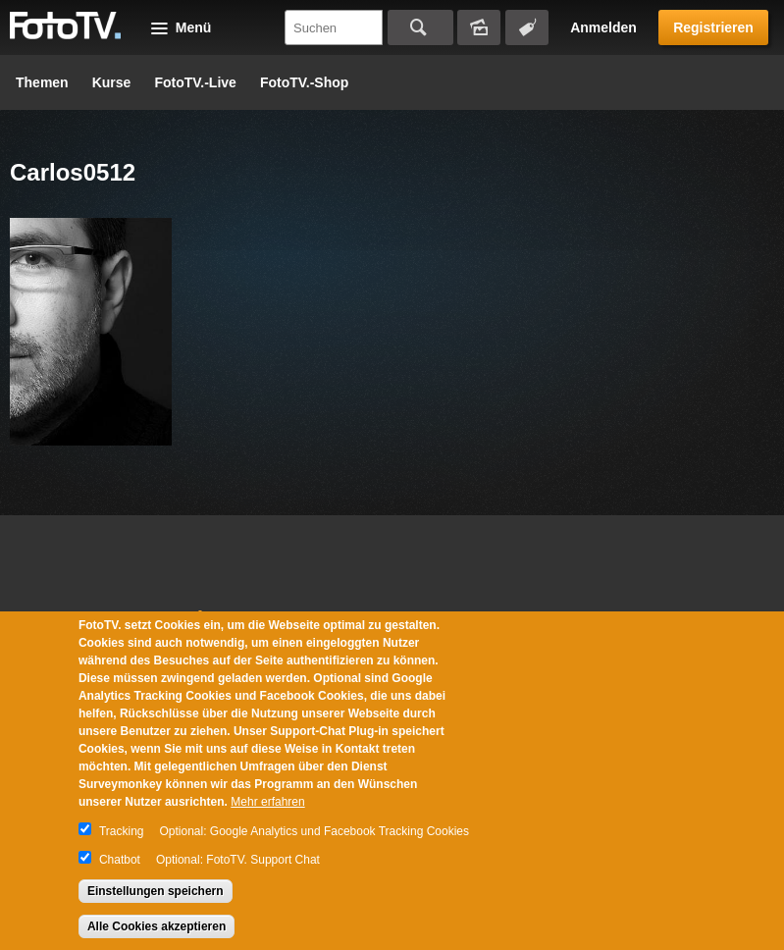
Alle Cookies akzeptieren (156, 926)
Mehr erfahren (267, 802)
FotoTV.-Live (195, 82)
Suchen (420, 27)
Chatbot (119, 860)
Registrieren (713, 27)
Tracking (121, 831)
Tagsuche (527, 27)
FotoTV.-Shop (304, 82)
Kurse (111, 82)
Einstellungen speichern (155, 891)
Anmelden (603, 27)
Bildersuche (478, 27)
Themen (42, 82)
